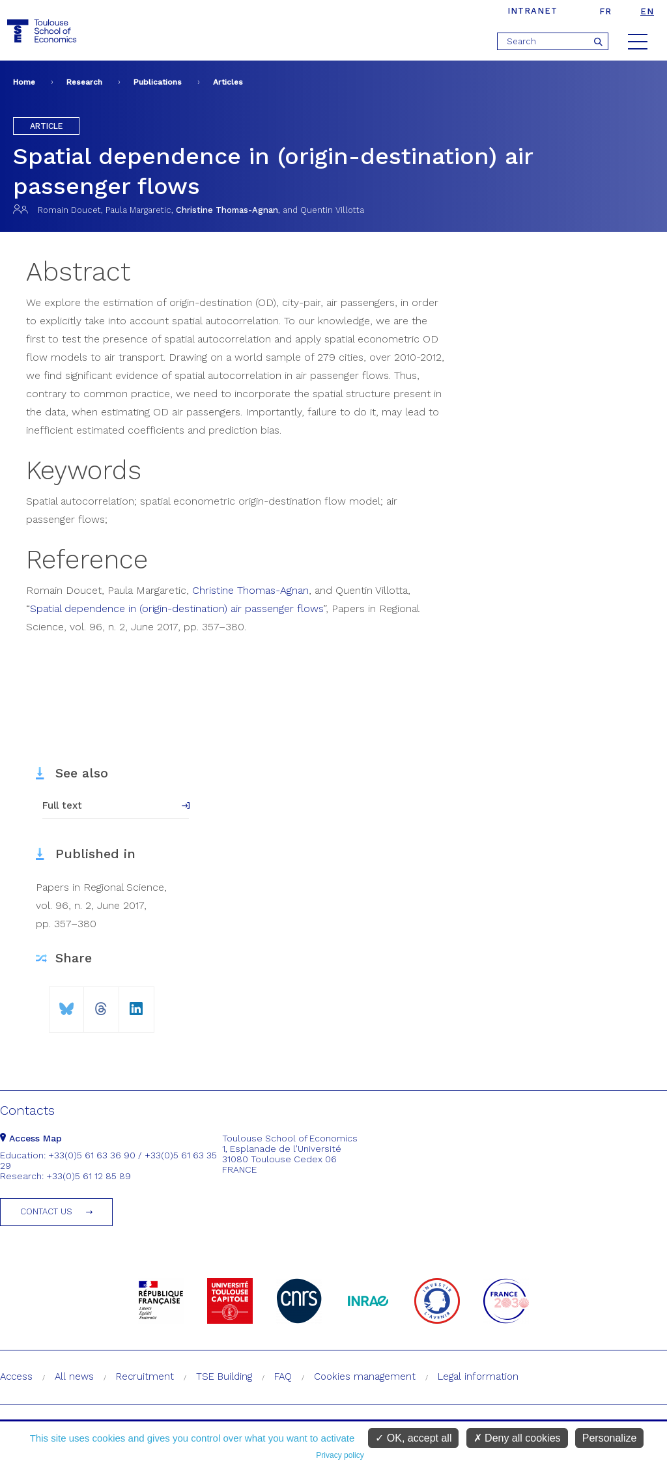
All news (74, 1376)
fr (605, 11)
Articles (228, 82)
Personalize (609, 1438)
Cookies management (365, 1376)
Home (24, 82)
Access (16, 1376)
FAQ (283, 1376)
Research (84, 82)
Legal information (478, 1376)
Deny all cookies (517, 1438)
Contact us (46, 1211)
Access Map (31, 1138)
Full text (62, 805)
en (647, 11)
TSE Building (224, 1376)
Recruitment (145, 1376)
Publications (158, 82)
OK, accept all (413, 1438)
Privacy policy (339, 1455)
